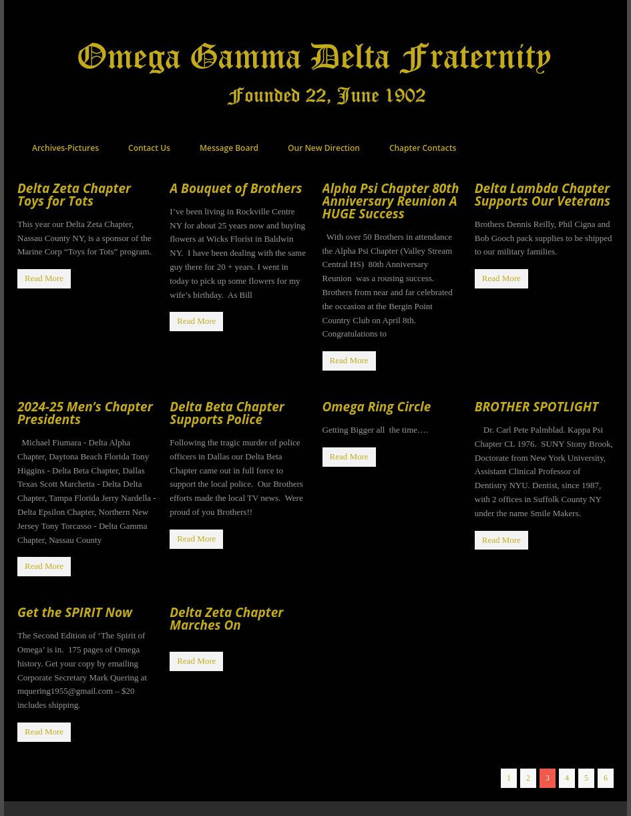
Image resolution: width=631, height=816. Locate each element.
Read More (44, 278)
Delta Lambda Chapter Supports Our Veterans (542, 195)
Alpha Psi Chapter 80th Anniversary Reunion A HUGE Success (391, 201)
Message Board (229, 148)
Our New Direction (324, 148)
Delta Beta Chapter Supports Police (227, 413)
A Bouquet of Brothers (236, 188)
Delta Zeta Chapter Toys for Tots (74, 195)
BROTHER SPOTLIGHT (536, 406)
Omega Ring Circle (377, 406)
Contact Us (149, 148)
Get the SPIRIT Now (74, 612)
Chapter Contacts (422, 148)
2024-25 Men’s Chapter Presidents (85, 413)
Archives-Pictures (65, 148)
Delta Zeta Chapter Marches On (226, 619)
